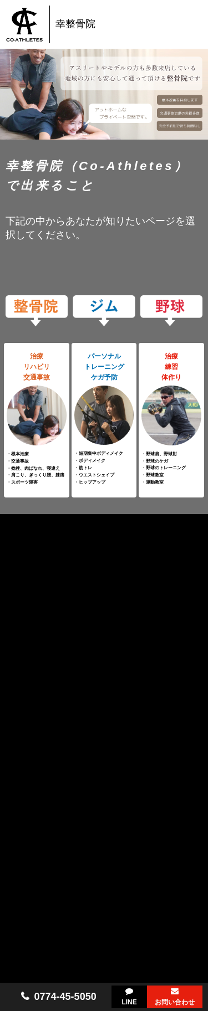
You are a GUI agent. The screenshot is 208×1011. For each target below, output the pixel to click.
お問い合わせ (175, 1002)
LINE (128, 1002)
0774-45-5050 (65, 996)
